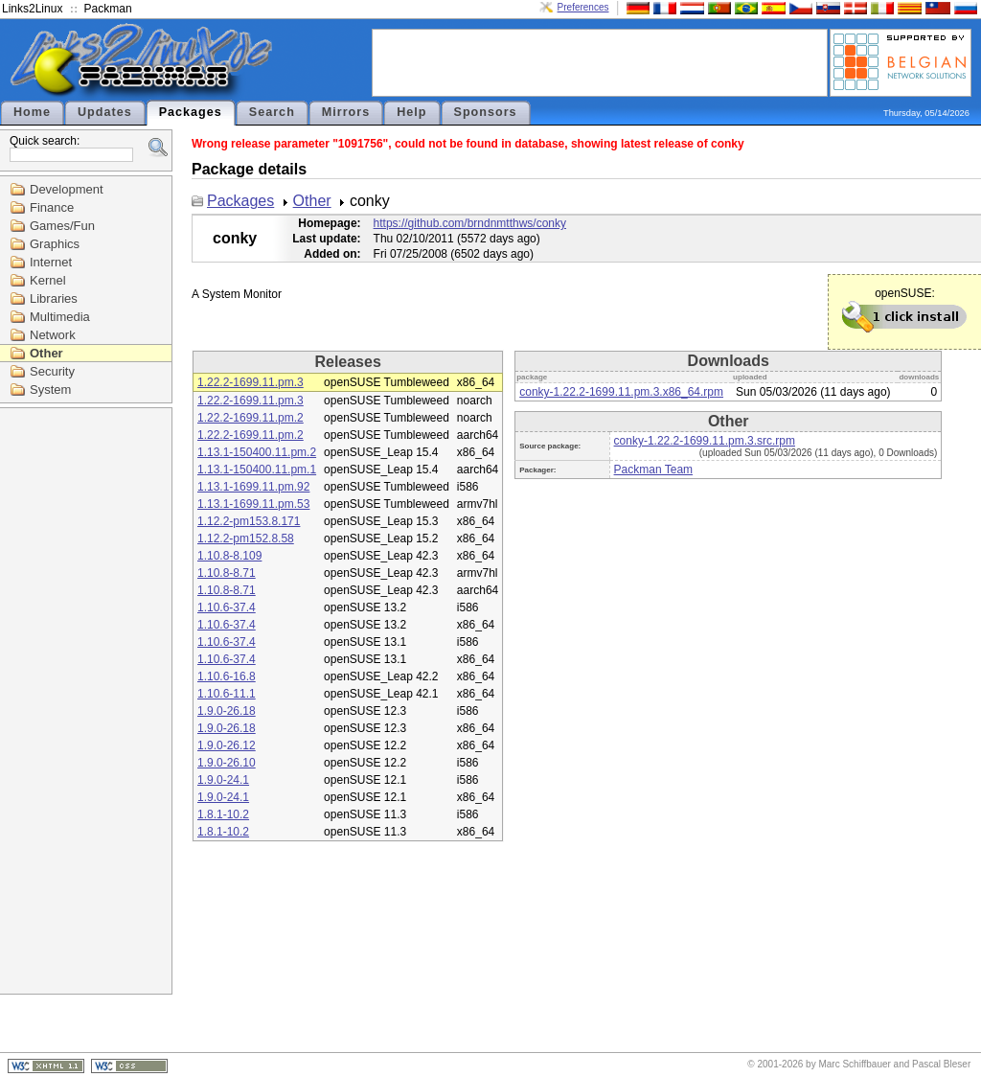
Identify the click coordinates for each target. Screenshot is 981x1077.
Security (52, 371)
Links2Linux (32, 8)
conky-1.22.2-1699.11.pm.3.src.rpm (704, 440)
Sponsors (485, 112)
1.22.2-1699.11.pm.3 (250, 382)
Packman (108, 8)
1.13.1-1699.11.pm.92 (253, 486)
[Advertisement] (600, 61)
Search (272, 112)
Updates (105, 112)
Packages (190, 112)
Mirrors (346, 112)
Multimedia (60, 316)
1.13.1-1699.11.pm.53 (253, 504)
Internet (51, 262)
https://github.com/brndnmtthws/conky (470, 223)
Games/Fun (62, 225)
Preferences (583, 7)
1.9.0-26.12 (226, 745)
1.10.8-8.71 (226, 573)
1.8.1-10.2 (223, 814)
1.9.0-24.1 (223, 780)
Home (32, 112)
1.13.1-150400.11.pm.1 (256, 469)
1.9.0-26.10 (226, 762)
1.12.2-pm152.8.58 (245, 538)
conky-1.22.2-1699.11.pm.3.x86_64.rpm (621, 392)
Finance (52, 207)
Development (66, 189)
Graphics (55, 244)
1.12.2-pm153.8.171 (248, 521)
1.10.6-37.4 (226, 607)
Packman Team (653, 469)
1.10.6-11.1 (226, 693)
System (50, 389)
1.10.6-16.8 (226, 676)
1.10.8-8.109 (229, 555)
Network (53, 335)
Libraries (54, 298)
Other (46, 353)
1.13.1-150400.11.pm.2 (256, 452)
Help (411, 112)
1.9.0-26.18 (226, 711)
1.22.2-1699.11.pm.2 (250, 417)
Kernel (48, 280)
